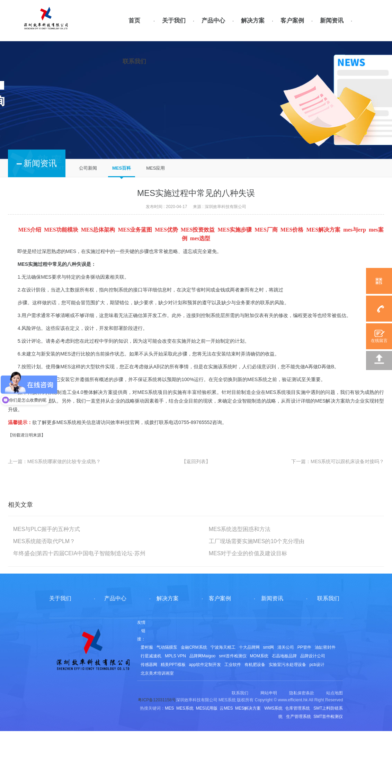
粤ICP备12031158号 (157, 700)
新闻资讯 (332, 20)
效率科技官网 (125, 422)
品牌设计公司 (312, 656)
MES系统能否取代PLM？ (44, 541)
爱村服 (147, 647)
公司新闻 (88, 168)
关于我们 (174, 20)
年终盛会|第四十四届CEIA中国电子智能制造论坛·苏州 (79, 553)
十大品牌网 (249, 647)
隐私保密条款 (301, 693)
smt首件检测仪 (232, 656)
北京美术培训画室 (157, 673)
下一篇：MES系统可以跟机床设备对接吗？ (337, 461)
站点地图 (334, 693)
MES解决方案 (330, 401)
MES (71, 251)
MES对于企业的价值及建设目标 (248, 553)
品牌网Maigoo (202, 656)
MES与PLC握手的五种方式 (46, 529)
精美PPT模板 (173, 664)
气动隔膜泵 (167, 647)
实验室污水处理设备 (287, 664)
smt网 (268, 647)
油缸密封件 (325, 647)
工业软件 (232, 664)
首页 (134, 20)
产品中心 (213, 20)
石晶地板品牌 (284, 656)
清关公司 (285, 647)
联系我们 (134, 61)
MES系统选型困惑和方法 (240, 529)
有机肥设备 (254, 664)
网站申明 (268, 693)
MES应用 (155, 168)
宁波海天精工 (223, 647)
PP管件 (304, 647)
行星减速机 (151, 656)
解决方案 (253, 20)
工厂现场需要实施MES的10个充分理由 (256, 541)
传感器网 (149, 664)
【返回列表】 (196, 461)
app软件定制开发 (205, 664)
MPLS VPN (175, 656)
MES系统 (147, 392)
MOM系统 (259, 656)
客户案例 (292, 20)
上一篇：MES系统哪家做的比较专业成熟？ (54, 461)
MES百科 (121, 168)
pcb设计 (317, 664)
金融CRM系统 (194, 647)
